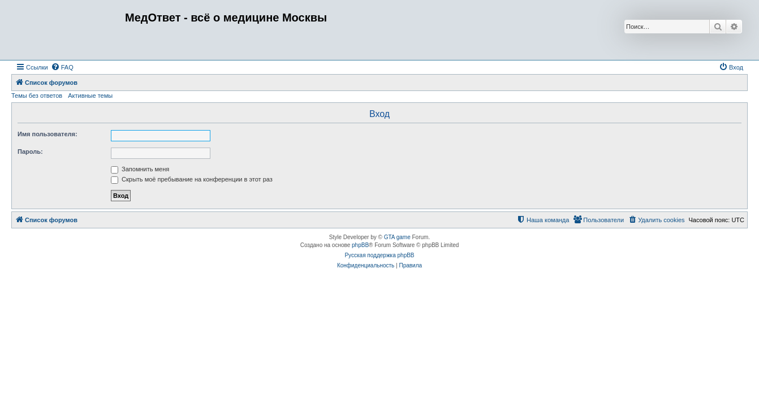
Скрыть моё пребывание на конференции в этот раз (192, 179)
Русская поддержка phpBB (379, 255)
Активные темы (90, 95)
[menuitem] (62, 67)
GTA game (397, 237)
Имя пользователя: (47, 134)
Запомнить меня (140, 169)
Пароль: (30, 151)
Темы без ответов (36, 95)
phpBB (360, 245)
